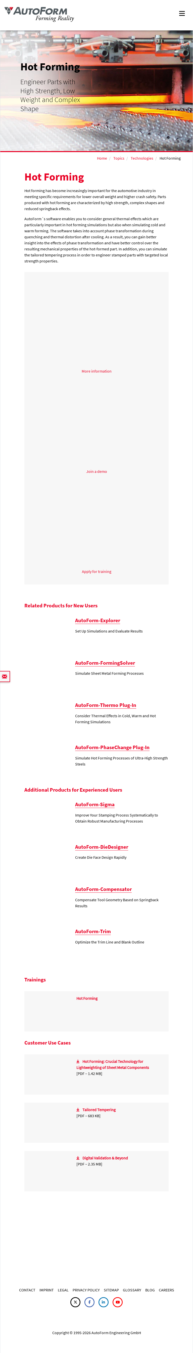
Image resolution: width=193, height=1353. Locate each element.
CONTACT (27, 1289)
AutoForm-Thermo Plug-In (105, 705)
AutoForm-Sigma (95, 804)
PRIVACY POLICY (86, 1289)
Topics (118, 158)
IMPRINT (46, 1289)
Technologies (142, 158)
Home (102, 158)
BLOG (150, 1289)
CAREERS (166, 1289)
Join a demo (96, 471)
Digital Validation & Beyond (105, 1157)
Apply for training (96, 571)
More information (97, 371)
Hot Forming (87, 998)
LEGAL (63, 1289)
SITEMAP (111, 1289)
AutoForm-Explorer (97, 620)
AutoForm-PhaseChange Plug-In (112, 747)
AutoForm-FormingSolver (105, 662)
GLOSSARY (132, 1289)
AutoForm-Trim (93, 931)
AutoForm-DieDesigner (101, 846)
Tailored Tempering (99, 1109)
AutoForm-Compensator (103, 889)
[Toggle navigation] (182, 13)
